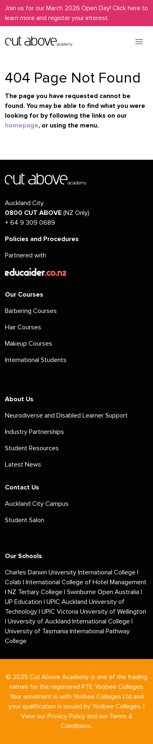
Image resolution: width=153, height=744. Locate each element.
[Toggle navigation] (139, 41)
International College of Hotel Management (86, 582)
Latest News (23, 464)
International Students (36, 360)
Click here (126, 8)
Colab (13, 582)
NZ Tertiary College (35, 592)
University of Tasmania (36, 631)
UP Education (23, 602)
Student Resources (32, 448)
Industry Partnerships (34, 432)
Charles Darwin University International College (70, 572)
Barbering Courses (31, 311)
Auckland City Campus (37, 503)
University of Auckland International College (69, 621)
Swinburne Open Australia (103, 592)
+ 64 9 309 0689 (30, 222)
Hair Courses (23, 327)
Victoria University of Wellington (101, 611)
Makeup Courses (28, 343)
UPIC (49, 611)
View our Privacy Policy (53, 716)
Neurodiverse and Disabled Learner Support (66, 415)
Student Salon (24, 520)
